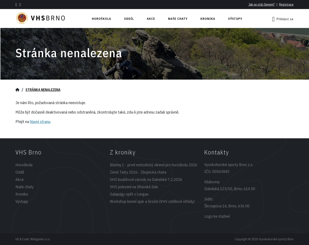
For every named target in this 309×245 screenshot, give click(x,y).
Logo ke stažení (217, 216)
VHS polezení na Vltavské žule (134, 186)
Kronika (207, 19)
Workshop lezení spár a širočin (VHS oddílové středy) (152, 201)
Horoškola (101, 19)
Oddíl (129, 19)
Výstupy (235, 19)
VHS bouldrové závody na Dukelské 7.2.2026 (146, 179)
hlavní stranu (40, 121)
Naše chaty (178, 19)
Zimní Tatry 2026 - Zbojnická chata (138, 172)
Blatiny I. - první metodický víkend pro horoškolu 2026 (153, 164)
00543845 (220, 171)
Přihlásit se (283, 19)
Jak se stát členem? (261, 4)
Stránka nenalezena (43, 90)
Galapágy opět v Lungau (129, 194)
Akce (151, 19)
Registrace (286, 4)
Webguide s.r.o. (40, 239)
